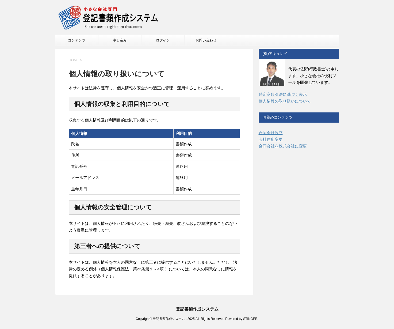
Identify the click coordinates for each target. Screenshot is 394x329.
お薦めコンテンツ (278, 117)
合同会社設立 (271, 132)
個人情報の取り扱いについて (285, 101)
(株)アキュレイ (275, 53)
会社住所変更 (271, 139)
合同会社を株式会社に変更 (283, 146)
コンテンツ (76, 40)
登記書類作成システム (197, 309)
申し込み (120, 40)
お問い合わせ (206, 40)
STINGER (250, 319)
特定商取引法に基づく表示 (283, 94)
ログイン (163, 40)
